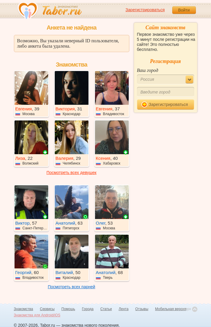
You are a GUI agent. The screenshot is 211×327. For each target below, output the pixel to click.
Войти (184, 10)
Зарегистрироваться (145, 9)
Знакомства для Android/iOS (37, 315)
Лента (123, 309)
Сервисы (47, 309)
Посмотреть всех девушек (71, 172)
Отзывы (141, 309)
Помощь (68, 309)
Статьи (106, 309)
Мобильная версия (170, 309)
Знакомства (23, 309)
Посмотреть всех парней (71, 286)
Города (88, 309)
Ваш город (147, 70)
